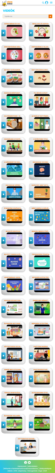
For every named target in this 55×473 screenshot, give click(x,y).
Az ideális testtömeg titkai (42, 116)
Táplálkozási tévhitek (40, 254)
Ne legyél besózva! (13, 231)
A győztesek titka (40, 139)
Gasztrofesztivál (40, 370)
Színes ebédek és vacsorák (14, 24)
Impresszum (22, 466)
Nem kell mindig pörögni (41, 231)
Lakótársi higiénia (40, 347)
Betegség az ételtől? (40, 277)
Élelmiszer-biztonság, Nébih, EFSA (17, 324)
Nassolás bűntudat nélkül (14, 93)
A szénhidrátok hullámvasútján (17, 162)
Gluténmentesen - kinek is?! (15, 116)
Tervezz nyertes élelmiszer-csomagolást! (21, 393)
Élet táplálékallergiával (41, 70)
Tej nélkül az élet (40, 93)
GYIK (15, 471)
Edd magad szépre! (13, 185)
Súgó (40, 471)
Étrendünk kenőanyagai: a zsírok (17, 208)
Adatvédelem (32, 466)
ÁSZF (45, 471)
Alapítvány (22, 471)
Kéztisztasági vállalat (13, 347)
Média (10, 471)
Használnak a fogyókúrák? (15, 139)
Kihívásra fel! (40, 416)
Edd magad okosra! (40, 162)
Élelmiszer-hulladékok (13, 416)
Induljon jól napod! (40, 24)
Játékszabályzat (45, 469)
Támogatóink (32, 471)
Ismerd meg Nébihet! (40, 300)
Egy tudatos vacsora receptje (30, 439)
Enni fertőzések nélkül (13, 47)
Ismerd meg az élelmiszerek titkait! (18, 370)
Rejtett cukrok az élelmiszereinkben (18, 254)
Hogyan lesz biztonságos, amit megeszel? (20, 300)
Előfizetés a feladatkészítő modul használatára (21, 469)
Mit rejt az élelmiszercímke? (15, 70)
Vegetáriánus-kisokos (13, 277)
